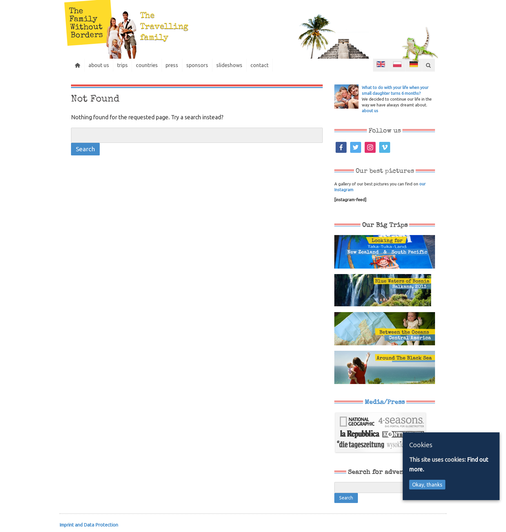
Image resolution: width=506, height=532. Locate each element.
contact (260, 65)
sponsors (197, 65)
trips (122, 65)
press (172, 65)
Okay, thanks (427, 485)
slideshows (230, 65)
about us (98, 65)
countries (147, 65)
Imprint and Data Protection (88, 524)
